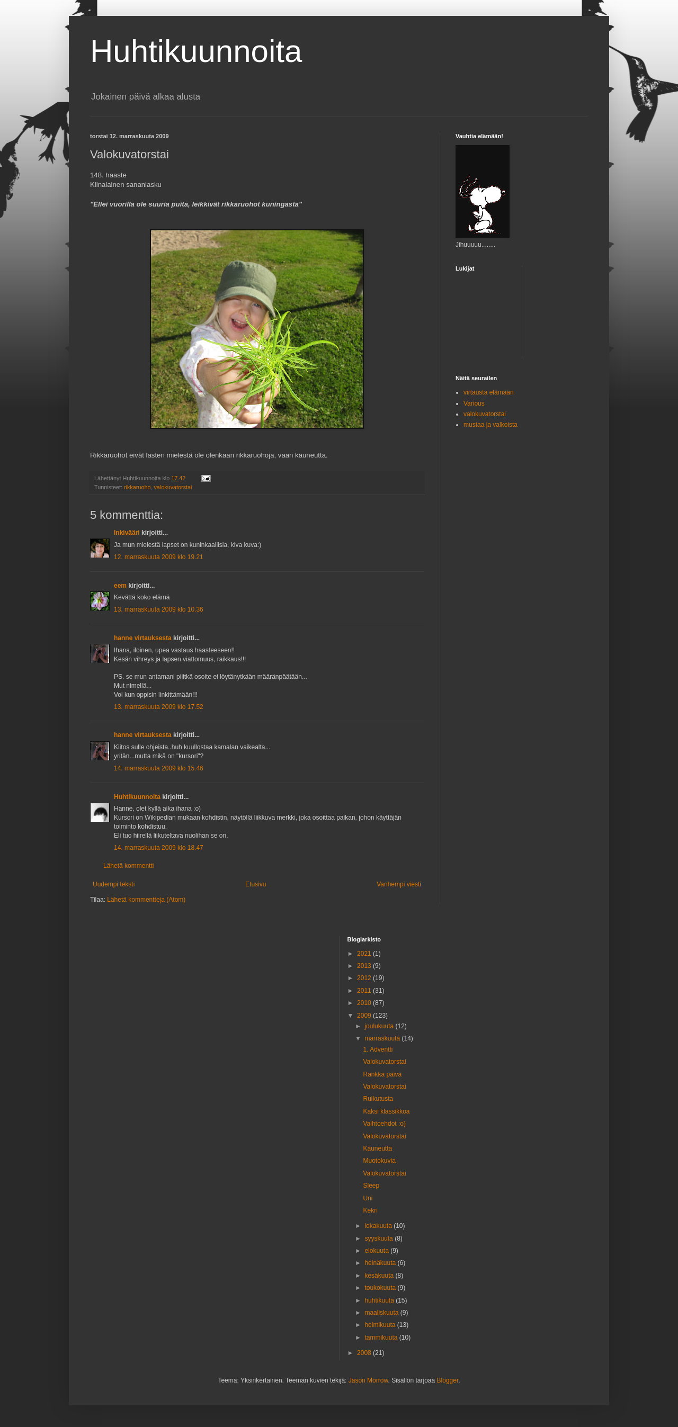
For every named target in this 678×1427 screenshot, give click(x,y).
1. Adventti (377, 1049)
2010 (365, 1003)
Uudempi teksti (114, 884)
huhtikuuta (380, 1300)
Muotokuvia (379, 1160)
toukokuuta (380, 1287)
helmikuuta (380, 1325)
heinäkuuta (380, 1263)
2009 (365, 1015)
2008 (365, 1353)
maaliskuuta (382, 1312)
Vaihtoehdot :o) (384, 1123)
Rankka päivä (382, 1074)
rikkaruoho (137, 487)
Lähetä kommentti (128, 865)
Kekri (370, 1210)
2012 (365, 978)
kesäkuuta (379, 1275)
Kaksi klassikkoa (386, 1111)
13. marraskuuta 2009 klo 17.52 (158, 707)
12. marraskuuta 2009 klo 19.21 (158, 557)
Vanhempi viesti (399, 884)
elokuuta (377, 1250)
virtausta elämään (488, 392)
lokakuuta (379, 1225)
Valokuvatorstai (384, 1061)
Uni (367, 1198)
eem (120, 585)
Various (474, 403)
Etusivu (255, 884)
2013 (365, 966)
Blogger (448, 1380)
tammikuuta (381, 1337)
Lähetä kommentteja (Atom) (146, 899)
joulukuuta (379, 1026)
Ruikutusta (378, 1098)
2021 (365, 953)
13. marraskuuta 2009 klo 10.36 (158, 609)
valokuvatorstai (173, 487)
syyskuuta (379, 1238)
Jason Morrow (368, 1380)
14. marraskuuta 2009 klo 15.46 (158, 768)
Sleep (371, 1185)
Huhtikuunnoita (196, 51)
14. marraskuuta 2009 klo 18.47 (158, 847)
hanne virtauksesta (143, 638)
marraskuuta (383, 1038)
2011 (365, 990)
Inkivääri (127, 532)
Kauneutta (377, 1148)
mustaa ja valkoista (490, 424)
